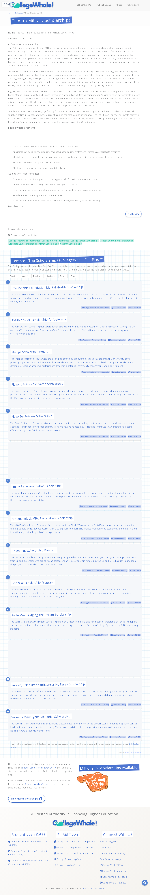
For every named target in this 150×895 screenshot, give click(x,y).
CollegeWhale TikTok (111, 865)
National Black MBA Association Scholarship (42, 518)
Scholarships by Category (68, 865)
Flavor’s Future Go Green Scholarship (37, 384)
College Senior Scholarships (85, 240)
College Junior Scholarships (55, 240)
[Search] (145, 883)
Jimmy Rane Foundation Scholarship (36, 486)
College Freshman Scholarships (24, 240)
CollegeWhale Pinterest (113, 882)
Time (63, 276)
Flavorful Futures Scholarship (31, 416)
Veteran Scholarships (71, 243)
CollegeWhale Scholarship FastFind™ (133, 752)
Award (13, 276)
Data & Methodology (110, 859)
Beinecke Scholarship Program (32, 582)
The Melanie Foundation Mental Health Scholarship (47, 287)
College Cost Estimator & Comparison (74, 841)
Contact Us (105, 847)
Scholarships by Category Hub (40, 784)
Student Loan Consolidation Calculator (75, 853)
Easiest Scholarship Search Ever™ (39, 767)
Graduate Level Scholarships (23, 243)
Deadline (37, 276)
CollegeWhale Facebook (113, 876)
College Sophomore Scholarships (116, 240)
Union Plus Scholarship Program (33, 550)
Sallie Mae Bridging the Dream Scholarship (41, 614)
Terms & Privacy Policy (92, 888)
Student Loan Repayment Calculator (74, 847)
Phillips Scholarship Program (31, 351)
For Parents (133, 5)
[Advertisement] (75, 138)
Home (10, 13)
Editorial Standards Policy (113, 853)
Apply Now (133, 213)
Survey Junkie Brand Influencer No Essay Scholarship (48, 684)
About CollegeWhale (110, 841)
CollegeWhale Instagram (113, 870)
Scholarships (84, 5)
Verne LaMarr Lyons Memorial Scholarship (40, 716)
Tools (119, 5)
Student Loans (103, 5)
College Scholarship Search (69, 859)
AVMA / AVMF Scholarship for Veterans (38, 319)
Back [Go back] (7, 4)
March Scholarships (49, 243)
